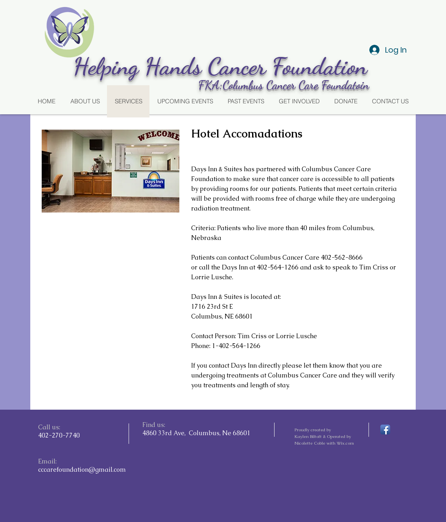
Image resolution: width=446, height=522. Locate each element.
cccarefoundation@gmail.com (82, 469)
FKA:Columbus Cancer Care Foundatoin (283, 85)
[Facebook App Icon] (385, 429)
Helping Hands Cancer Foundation (223, 66)
